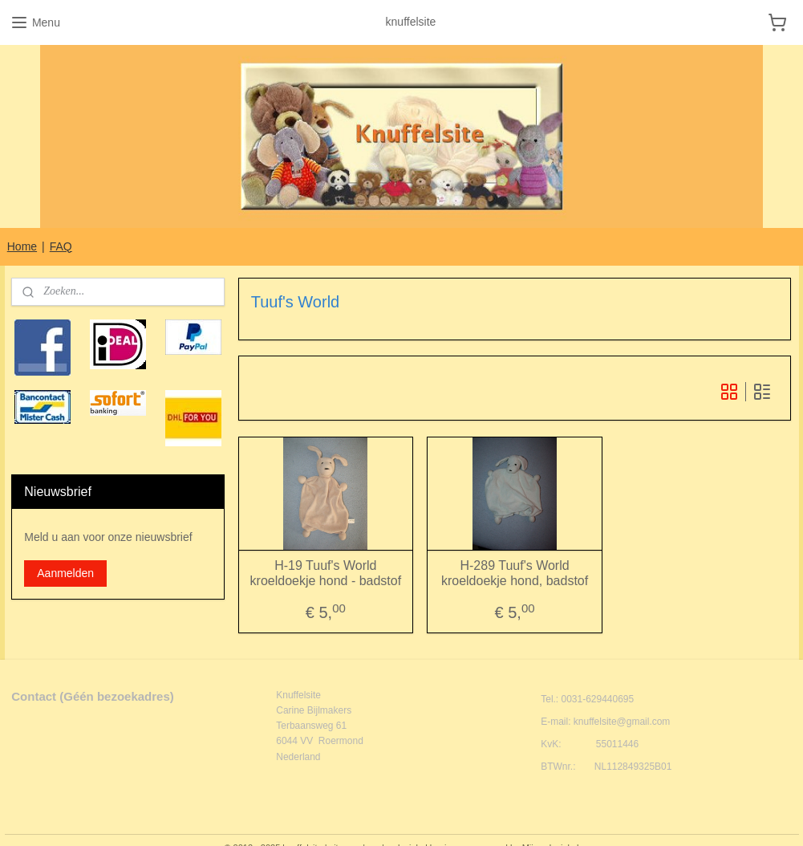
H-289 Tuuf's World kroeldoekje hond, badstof (514, 573)
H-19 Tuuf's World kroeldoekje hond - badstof (326, 573)
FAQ (61, 246)
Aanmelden (65, 573)
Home (22, 246)
